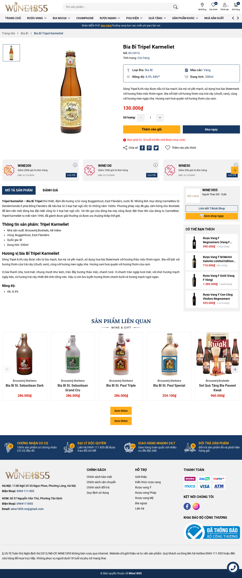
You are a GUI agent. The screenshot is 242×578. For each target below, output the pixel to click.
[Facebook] (187, 506)
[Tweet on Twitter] (156, 147)
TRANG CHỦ (13, 18)
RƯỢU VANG (37, 18)
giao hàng (106, 25)
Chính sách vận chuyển (101, 482)
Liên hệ (139, 508)
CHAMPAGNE (85, 18)
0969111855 (25, 503)
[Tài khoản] (224, 6)
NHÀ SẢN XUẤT (214, 18)
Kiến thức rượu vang (148, 482)
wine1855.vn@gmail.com (27, 509)
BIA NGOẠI (61, 18)
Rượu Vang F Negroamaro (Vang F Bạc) (216, 242)
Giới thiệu (141, 476)
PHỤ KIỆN (134, 18)
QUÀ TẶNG (157, 18)
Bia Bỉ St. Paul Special (169, 385)
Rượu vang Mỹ (144, 498)
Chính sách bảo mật (99, 476)
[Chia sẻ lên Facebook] (142, 147)
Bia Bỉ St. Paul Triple (121, 385)
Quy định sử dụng (98, 492)
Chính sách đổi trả (98, 487)
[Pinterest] (149, 147)
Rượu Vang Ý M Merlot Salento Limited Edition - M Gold (219, 261)
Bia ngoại (141, 503)
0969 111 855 (25, 491)
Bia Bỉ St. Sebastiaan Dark (25, 385)
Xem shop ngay (212, 216)
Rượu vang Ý (143, 487)
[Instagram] (196, 506)
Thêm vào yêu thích (180, 147)
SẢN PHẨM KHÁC (185, 18)
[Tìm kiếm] (175, 7)
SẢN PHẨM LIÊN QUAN (121, 321)
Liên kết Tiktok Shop (212, 208)
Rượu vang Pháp (145, 492)
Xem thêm (121, 410)
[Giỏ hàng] (236, 6)
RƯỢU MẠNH (110, 18)
